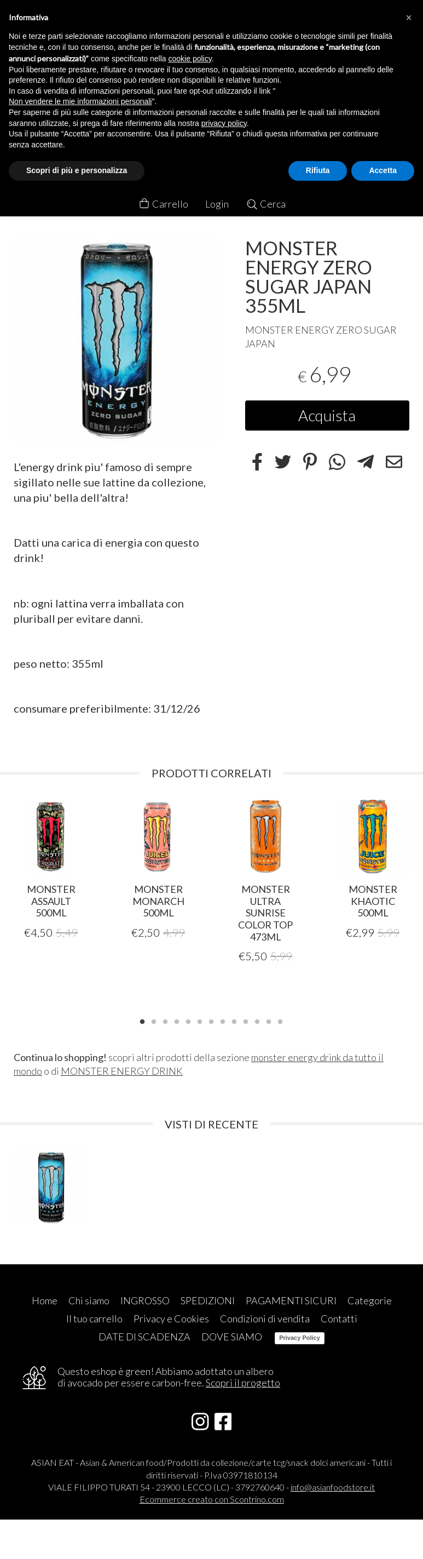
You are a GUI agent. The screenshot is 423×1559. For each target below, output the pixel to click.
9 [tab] (234, 1020)
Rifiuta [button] (318, 170)
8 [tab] (223, 1020)
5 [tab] (188, 1020)
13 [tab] (280, 1020)
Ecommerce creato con (212, 1498)
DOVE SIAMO (231, 1335)
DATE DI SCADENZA (144, 1335)
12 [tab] (269, 1020)
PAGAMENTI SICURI (291, 1299)
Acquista (327, 415)
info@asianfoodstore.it (333, 1486)
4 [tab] (177, 1020)
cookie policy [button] (190, 58)
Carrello (163, 204)
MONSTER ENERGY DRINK (122, 1070)
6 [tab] (200, 1020)
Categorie (369, 1299)
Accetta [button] (383, 170)
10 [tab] (246, 1020)
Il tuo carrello (94, 1317)
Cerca (266, 204)
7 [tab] (211, 1020)
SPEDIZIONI (208, 1299)
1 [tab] (142, 1020)
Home (44, 1299)
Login (217, 204)
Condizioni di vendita (265, 1317)
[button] (409, 17)
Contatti (339, 1317)
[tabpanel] (51, 869)
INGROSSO (145, 1299)
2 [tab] (154, 1020)
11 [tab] (257, 1020)
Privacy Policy (299, 1336)
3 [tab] (165, 1020)
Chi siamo (88, 1299)
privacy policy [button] (224, 123)
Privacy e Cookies (171, 1317)
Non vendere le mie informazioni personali (80, 101)
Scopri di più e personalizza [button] (76, 170)
